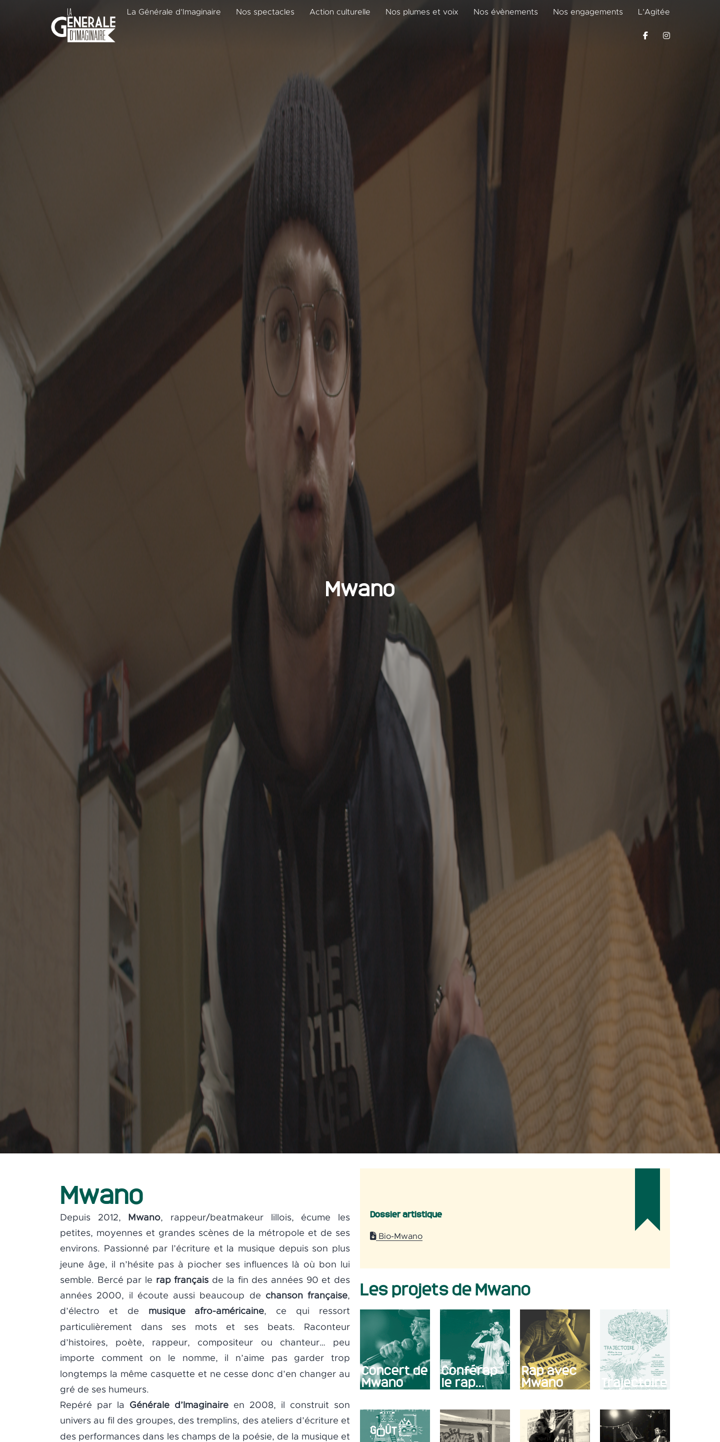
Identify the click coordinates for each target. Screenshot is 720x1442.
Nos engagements (588, 12)
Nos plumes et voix (422, 12)
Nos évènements (506, 12)
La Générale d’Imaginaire (174, 12)
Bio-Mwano (396, 1236)
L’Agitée (654, 12)
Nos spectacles (265, 12)
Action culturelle (340, 12)
